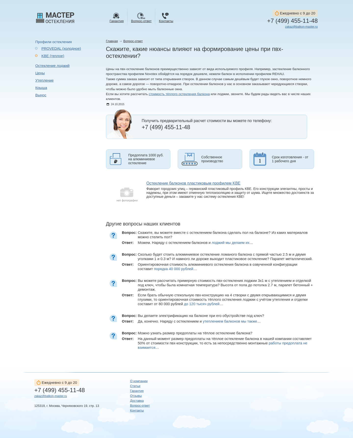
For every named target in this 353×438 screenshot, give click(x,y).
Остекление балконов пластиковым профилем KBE (193, 183)
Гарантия (136, 391)
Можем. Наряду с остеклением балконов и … (195, 242)
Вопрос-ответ (133, 41)
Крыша (41, 88)
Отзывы (136, 396)
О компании (139, 381)
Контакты (137, 410)
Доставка (137, 400)
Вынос (40, 95)
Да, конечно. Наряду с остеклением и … (199, 321)
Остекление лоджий (52, 65)
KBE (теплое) (52, 56)
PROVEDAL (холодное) (61, 48)
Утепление (44, 80)
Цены (40, 73)
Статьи (135, 386)
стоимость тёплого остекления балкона (179, 94)
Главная (112, 41)
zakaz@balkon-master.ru (301, 26)
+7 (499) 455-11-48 (292, 21)
